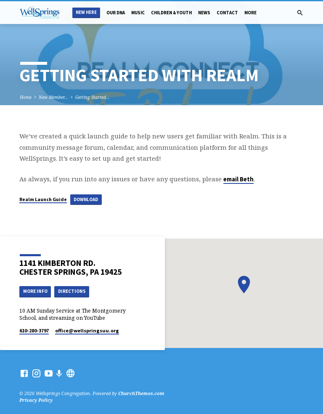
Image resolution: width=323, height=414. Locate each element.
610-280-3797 (34, 330)
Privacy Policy (36, 400)
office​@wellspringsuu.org (87, 330)
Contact (227, 13)
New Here (86, 12)
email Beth (238, 179)
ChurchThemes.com (141, 393)
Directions (72, 291)
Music (138, 13)
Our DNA (115, 13)
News (204, 13)
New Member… (53, 97)
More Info (35, 291)
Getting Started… (92, 97)
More (250, 13)
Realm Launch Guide (43, 199)
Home (26, 97)
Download (86, 199)
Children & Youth (171, 13)
